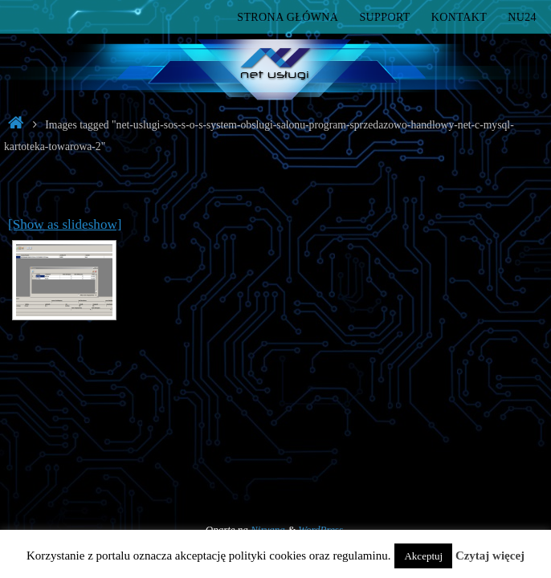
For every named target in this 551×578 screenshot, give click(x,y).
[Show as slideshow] (65, 224)
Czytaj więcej (489, 555)
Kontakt (459, 17)
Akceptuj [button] (423, 556)
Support (384, 17)
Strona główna (287, 17)
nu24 (522, 17)
